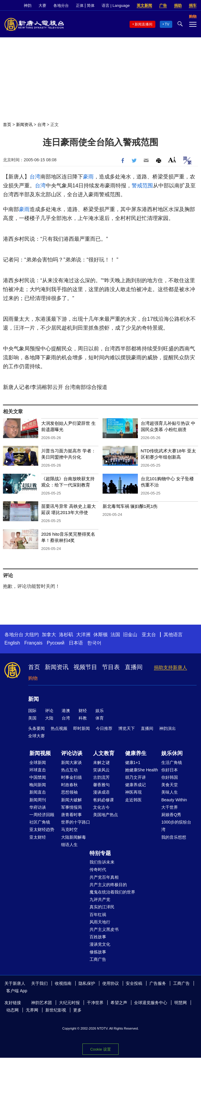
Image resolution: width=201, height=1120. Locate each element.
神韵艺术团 (41, 1002)
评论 (49, 710)
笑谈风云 (101, 770)
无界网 (32, 1010)
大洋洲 (83, 634)
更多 (77, 1010)
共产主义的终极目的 (108, 884)
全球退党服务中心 (150, 1002)
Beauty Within (174, 799)
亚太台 (149, 634)
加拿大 (49, 634)
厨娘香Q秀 (171, 814)
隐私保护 (87, 983)
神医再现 (133, 792)
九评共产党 (100, 899)
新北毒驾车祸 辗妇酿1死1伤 (130, 506)
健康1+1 (133, 762)
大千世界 (169, 807)
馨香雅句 (101, 784)
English (12, 642)
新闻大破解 (71, 799)
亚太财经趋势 (41, 829)
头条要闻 (36, 728)
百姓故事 (98, 936)
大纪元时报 (69, 1002)
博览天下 (126, 728)
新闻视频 (40, 753)
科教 (83, 718)
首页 (7, 124)
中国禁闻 (37, 777)
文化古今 (101, 807)
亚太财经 (37, 837)
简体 (91, 5)
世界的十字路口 (75, 822)
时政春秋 (69, 784)
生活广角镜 (171, 762)
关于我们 (39, 983)
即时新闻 (81, 728)
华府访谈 (37, 807)
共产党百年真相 (104, 877)
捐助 (178, 5)
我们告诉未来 (102, 862)
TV (167, 24)
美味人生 (169, 792)
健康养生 (135, 753)
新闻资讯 (24, 124)
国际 (32, 710)
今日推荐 (104, 728)
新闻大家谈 (71, 762)
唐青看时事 (71, 814)
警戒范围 (142, 186)
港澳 (66, 710)
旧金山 (130, 634)
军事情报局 (71, 807)
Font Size (172, 160)
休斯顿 (100, 634)
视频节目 (85, 667)
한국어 (94, 642)
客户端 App (16, 990)
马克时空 (69, 829)
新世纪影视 (55, 1010)
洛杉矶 (66, 634)
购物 (33, 678)
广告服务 (157, 983)
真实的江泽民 (102, 906)
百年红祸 (98, 914)
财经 (83, 710)
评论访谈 (71, 753)
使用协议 (110, 983)
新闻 (33, 699)
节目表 (111, 667)
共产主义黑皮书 (104, 929)
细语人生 (69, 844)
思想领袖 (69, 792)
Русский (55, 642)
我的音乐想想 (173, 837)
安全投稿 (134, 983)
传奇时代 (98, 869)
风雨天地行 (100, 922)
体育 (99, 718)
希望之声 (119, 1002)
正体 (80, 5)
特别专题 (100, 853)
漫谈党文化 (100, 944)
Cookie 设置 (100, 1049)
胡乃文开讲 (135, 777)
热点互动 (69, 770)
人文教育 (103, 753)
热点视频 (59, 728)
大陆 (49, 718)
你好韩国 (169, 777)
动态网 (12, 1010)
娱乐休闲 (172, 753)
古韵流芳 (101, 777)
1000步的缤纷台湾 (176, 826)
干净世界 (95, 1002)
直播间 (134, 667)
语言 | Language (116, 5)
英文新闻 (144, 5)
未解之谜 (101, 762)
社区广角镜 (39, 822)
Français (33, 642)
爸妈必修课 (103, 799)
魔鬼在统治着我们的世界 (112, 892)
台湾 (41, 124)
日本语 (76, 642)
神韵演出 (167, 728)
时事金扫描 (71, 777)
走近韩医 (133, 799)
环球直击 (37, 770)
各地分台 (61, 5)
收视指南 (63, 983)
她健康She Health (141, 770)
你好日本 (169, 770)
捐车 (193, 5)
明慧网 (180, 1002)
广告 (163, 5)
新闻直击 (37, 792)
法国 (115, 634)
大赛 (42, 5)
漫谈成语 (101, 792)
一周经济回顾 (41, 814)
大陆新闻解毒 (73, 837)
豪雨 (88, 177)
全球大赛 (36, 735)
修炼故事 (98, 952)
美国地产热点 (105, 814)
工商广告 (98, 959)
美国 (32, 718)
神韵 (27, 5)
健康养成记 (135, 784)
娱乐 (99, 710)
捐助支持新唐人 (170, 667)
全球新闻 (37, 762)
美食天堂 (169, 784)
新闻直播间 (143, 24)
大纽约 (32, 634)
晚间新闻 (37, 784)
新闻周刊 (37, 799)
